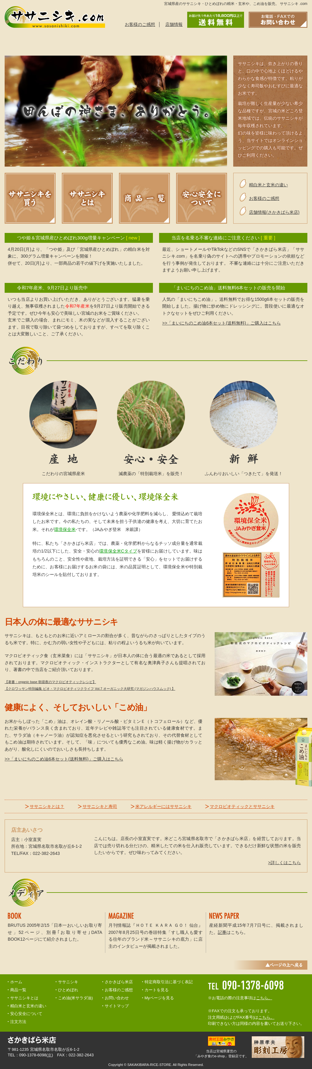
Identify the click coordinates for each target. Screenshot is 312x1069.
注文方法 (18, 1021)
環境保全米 (65, 529)
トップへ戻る (295, 41)
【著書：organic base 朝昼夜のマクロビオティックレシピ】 (50, 682)
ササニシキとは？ (47, 806)
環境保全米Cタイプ (118, 551)
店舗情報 (174, 24)
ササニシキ (68, 982)
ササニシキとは (28, 41)
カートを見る (157, 990)
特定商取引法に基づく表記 (169, 982)
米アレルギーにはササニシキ (163, 806)
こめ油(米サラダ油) (75, 998)
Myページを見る (159, 998)
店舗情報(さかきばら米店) (274, 212)
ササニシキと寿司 (99, 806)
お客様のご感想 (140, 24)
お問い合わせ (261, 41)
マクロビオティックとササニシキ (242, 806)
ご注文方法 (122, 41)
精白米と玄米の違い (214, 41)
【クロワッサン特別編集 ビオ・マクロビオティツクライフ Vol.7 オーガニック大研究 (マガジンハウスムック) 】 (90, 688)
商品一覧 (75, 41)
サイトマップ (117, 1006)
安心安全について (168, 41)
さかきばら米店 (119, 982)
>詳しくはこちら (284, 862)
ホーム (16, 982)
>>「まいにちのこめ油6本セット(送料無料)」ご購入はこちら (221, 323)
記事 (222, 932)
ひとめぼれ (68, 990)
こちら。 (264, 998)
